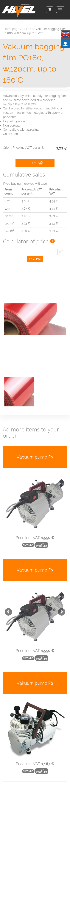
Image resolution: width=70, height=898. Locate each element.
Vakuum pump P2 (35, 683)
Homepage (11, 29)
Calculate (35, 259)
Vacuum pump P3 (35, 457)
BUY (37, 163)
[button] (6, 610)
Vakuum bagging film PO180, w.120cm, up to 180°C (34, 63)
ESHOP (27, 29)
